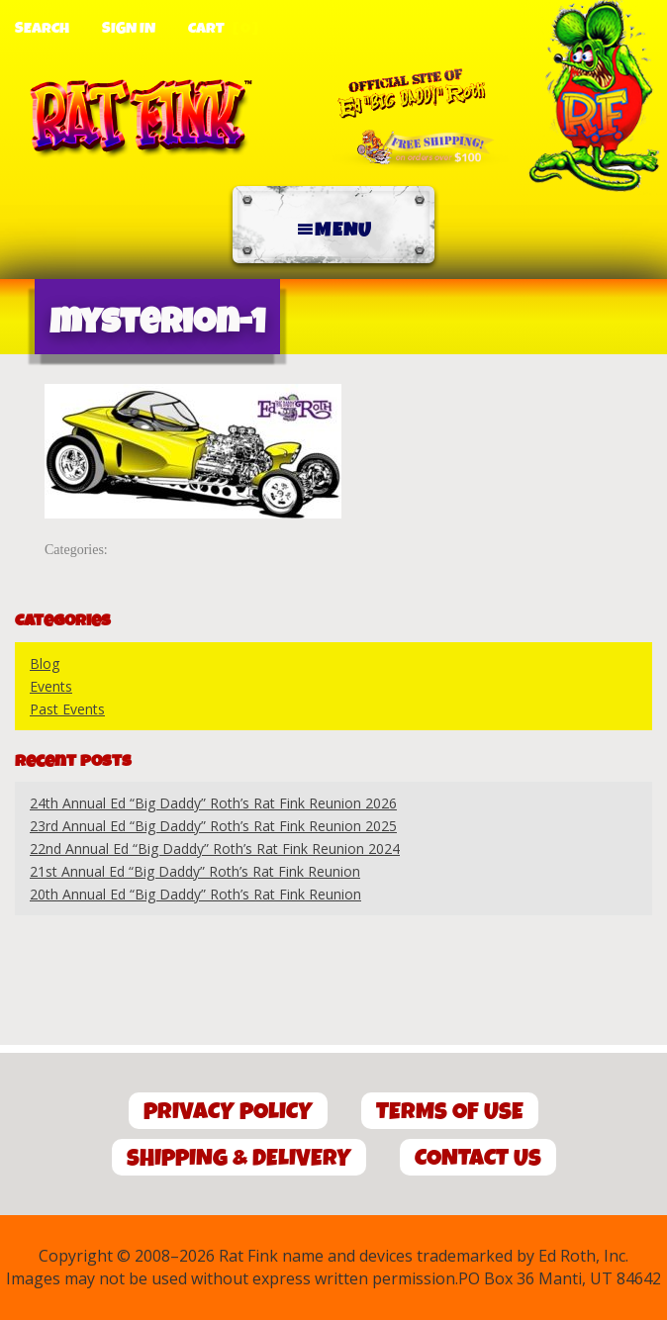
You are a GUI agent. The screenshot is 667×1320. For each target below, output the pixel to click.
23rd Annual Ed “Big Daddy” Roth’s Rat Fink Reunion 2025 (213, 825)
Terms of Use (450, 1111)
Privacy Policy (228, 1111)
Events (51, 686)
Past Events (67, 709)
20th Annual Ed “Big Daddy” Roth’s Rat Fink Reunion (195, 894)
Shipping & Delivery (239, 1158)
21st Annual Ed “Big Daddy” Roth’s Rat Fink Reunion (195, 871)
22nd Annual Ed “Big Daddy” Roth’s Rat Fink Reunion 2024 (215, 848)
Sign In (128, 29)
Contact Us (478, 1158)
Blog (44, 663)
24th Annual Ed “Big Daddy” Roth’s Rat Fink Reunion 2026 (213, 803)
